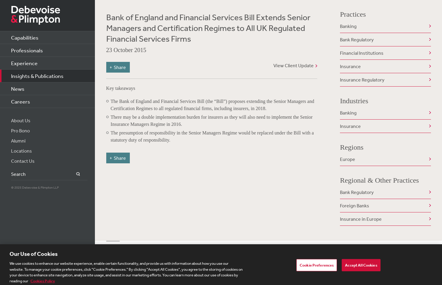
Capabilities (24, 37)
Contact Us (23, 161)
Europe (347, 159)
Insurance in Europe (361, 219)
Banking (348, 26)
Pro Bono (20, 131)
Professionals (27, 50)
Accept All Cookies (361, 267)
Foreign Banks (354, 206)
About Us (20, 120)
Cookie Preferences (317, 267)
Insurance (350, 66)
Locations (21, 151)
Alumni (18, 141)
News (17, 88)
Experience (24, 63)
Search (74, 174)
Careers (20, 101)
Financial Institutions (362, 53)
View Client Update (293, 65)
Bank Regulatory (357, 40)
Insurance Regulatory (362, 80)
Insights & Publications (37, 76)
